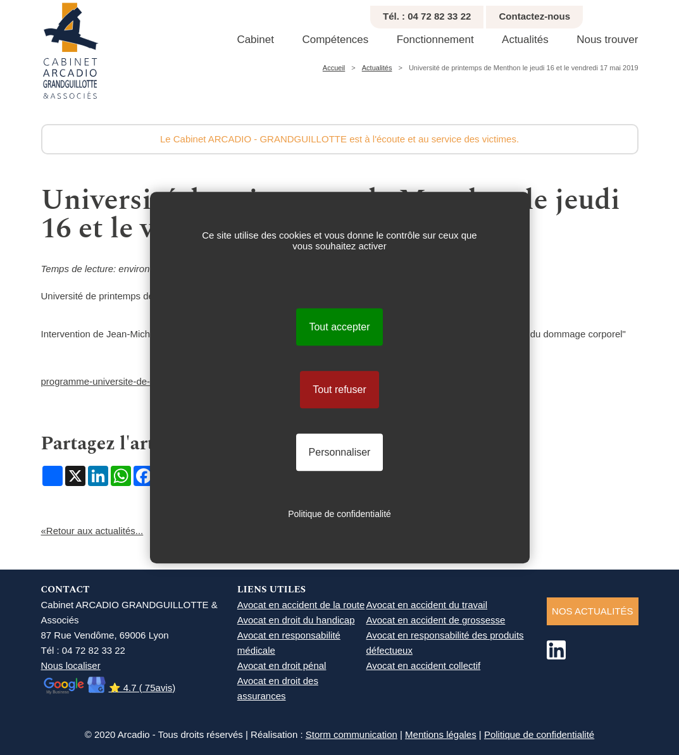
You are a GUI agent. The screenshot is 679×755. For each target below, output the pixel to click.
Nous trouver (607, 40)
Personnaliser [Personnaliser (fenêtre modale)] (340, 452)
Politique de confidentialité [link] (339, 514)
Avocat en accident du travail (427, 604)
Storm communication (351, 734)
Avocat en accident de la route (301, 604)
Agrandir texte (658, 13)
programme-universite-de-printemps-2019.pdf (136, 381)
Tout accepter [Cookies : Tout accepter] (339, 326)
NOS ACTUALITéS (592, 611)
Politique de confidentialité (539, 734)
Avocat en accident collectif (423, 665)
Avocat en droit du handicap (296, 620)
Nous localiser (71, 665)
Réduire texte (643, 13)
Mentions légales (441, 734)
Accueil (334, 68)
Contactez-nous (534, 16)
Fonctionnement (435, 40)
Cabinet (255, 40)
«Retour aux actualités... (92, 530)
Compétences (335, 40)
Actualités (525, 40)
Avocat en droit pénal (282, 665)
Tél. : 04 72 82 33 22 (427, 16)
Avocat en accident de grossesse (436, 620)
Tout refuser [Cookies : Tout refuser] (339, 389)
